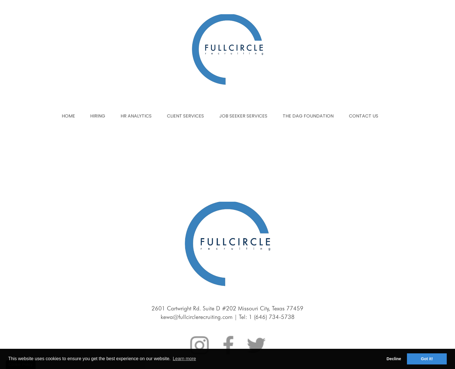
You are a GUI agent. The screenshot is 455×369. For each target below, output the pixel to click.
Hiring (97, 116)
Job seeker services (243, 116)
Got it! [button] (427, 358)
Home (68, 116)
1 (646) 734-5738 (272, 317)
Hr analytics (136, 116)
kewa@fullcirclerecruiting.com (197, 317)
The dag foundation (308, 116)
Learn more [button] (184, 358)
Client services (185, 116)
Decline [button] (393, 358)
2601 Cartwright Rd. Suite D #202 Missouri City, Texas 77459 (227, 308)
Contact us (363, 116)
